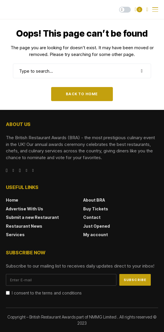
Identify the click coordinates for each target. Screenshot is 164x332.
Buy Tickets (95, 208)
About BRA (94, 200)
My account (95, 234)
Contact (92, 217)
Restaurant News (24, 226)
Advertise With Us (24, 208)
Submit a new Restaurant (32, 217)
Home (12, 200)
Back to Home (82, 94)
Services (15, 234)
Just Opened (96, 226)
